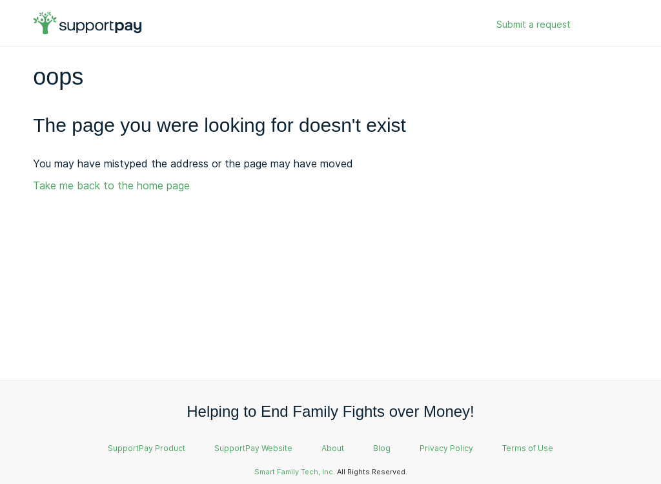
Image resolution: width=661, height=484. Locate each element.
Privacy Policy (446, 448)
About (332, 448)
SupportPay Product (146, 448)
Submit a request (533, 24)
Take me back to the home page (111, 185)
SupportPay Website (253, 448)
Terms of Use (527, 448)
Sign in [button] (601, 24)
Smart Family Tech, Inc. (294, 471)
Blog (382, 448)
